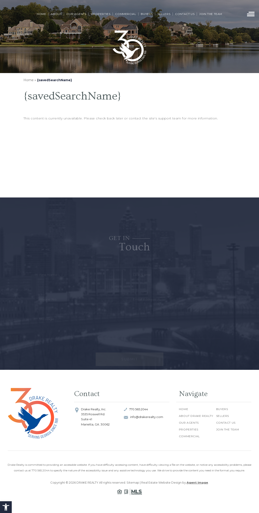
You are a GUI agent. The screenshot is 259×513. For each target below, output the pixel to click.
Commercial (125, 14)
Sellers (163, 14)
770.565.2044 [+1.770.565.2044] (138, 409)
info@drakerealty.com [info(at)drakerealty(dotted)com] (146, 417)
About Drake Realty (196, 416)
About (56, 14)
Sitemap (133, 482)
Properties (100, 14)
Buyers (147, 14)
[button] (6, 507)
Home (41, 14)
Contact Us (184, 14)
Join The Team (210, 14)
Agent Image (197, 482)
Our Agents (76, 14)
